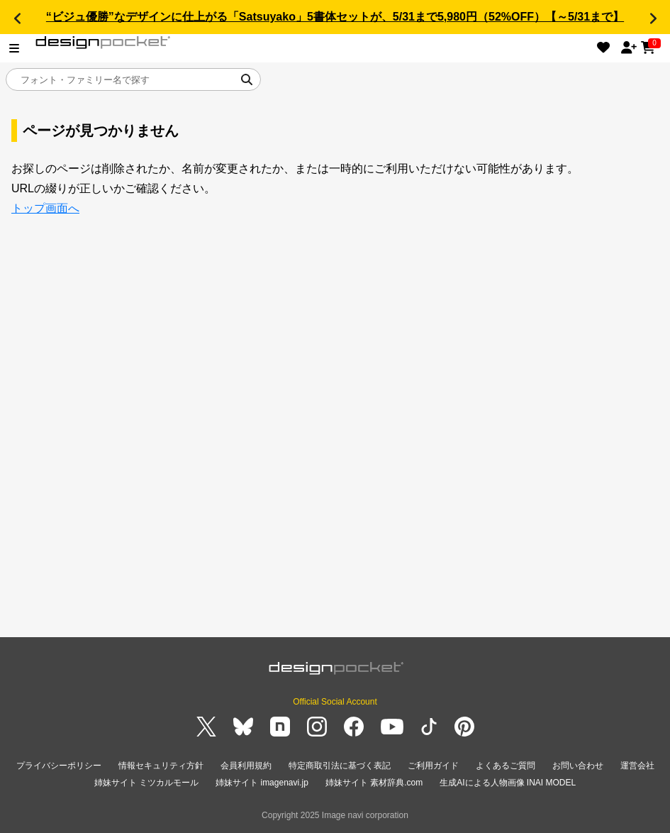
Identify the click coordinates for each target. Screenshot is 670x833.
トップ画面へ (45, 208)
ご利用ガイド (433, 766)
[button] (17, 18)
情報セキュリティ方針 (160, 766)
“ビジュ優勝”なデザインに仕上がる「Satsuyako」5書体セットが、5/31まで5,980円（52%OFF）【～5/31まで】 (335, 17)
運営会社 (637, 766)
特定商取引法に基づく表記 (340, 766)
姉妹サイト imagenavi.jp (262, 783)
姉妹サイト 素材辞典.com (374, 783)
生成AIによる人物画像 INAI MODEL (508, 783)
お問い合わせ (577, 766)
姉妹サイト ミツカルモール (146, 783)
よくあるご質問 (505, 766)
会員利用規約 (246, 766)
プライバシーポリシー (58, 766)
